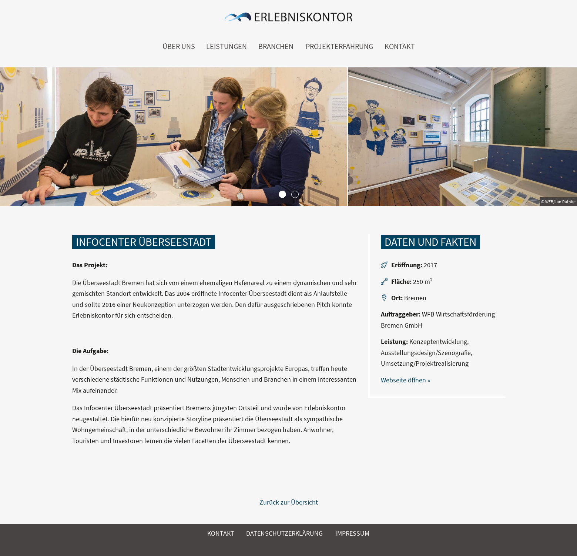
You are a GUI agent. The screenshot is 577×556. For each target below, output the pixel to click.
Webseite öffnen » (405, 380)
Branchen (275, 46)
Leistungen (226, 46)
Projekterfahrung (339, 46)
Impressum (352, 533)
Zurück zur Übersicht (288, 502)
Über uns (178, 46)
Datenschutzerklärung (284, 533)
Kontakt (400, 46)
